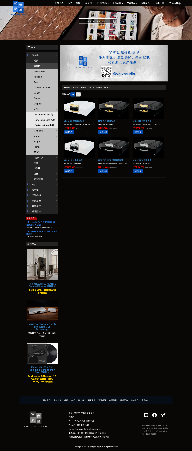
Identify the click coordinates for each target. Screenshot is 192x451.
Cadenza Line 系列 (44, 125)
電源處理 (117, 3)
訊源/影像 (103, 3)
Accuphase (39, 71)
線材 (36, 174)
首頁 (67, 87)
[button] (68, 63)
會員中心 (145, 400)
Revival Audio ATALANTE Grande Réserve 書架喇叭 (42, 285)
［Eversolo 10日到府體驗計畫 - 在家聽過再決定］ (41, 223)
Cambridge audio (42, 87)
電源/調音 (38, 179)
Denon (37, 93)
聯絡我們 (160, 3)
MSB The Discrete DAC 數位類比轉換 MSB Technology (42, 327)
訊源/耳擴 (38, 157)
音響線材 (132, 3)
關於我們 (47, 400)
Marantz (38, 136)
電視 (36, 163)
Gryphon (38, 104)
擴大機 (89, 3)
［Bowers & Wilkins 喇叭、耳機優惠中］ (42, 232)
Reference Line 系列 (44, 114)
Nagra (37, 141)
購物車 (175, 3)
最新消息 (59, 3)
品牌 (69, 3)
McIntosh (38, 131)
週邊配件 (146, 3)
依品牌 (35, 55)
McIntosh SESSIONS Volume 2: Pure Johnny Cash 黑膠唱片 (42, 370)
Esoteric (38, 98)
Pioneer (37, 147)
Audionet (38, 77)
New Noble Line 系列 (45, 120)
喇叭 (79, 3)
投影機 (37, 168)
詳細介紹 (68, 132)
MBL (36, 109)
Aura (36, 82)
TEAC (37, 152)
